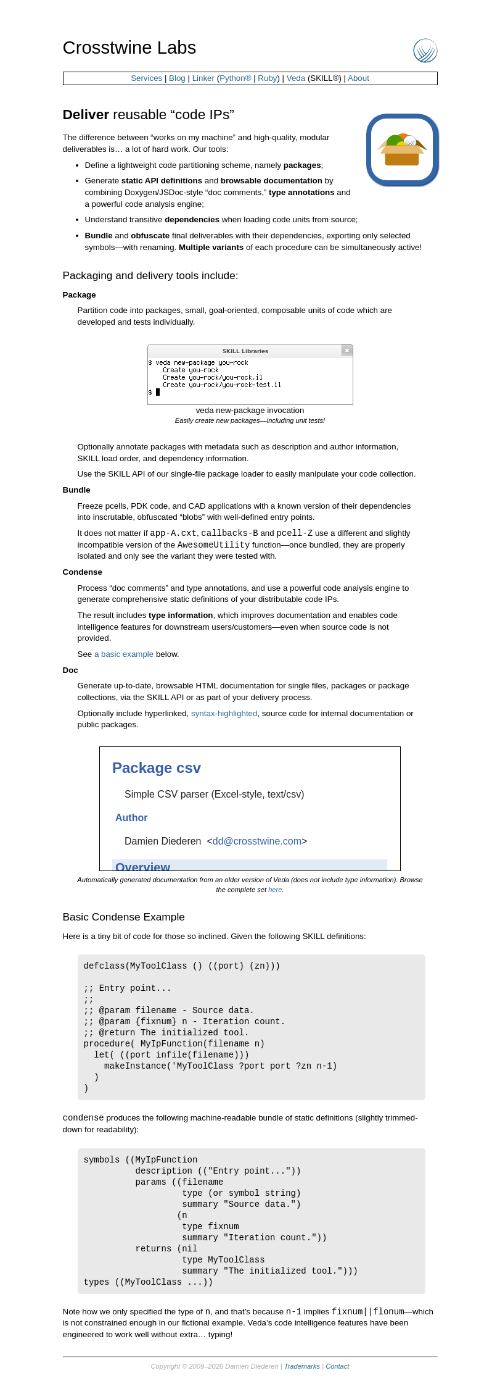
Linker (203, 78)
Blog (177, 78)
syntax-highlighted (224, 714)
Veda (296, 78)
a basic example (124, 655)
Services (146, 78)
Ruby (267, 78)
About (358, 78)
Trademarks (302, 1368)
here (275, 891)
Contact (337, 1368)
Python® (235, 78)
